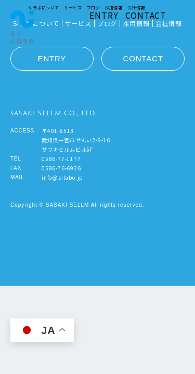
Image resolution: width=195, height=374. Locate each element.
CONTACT (145, 15)
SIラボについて (43, 7)
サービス (73, 7)
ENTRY (103, 15)
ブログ (93, 7)
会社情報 (136, 7)
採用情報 (114, 7)
